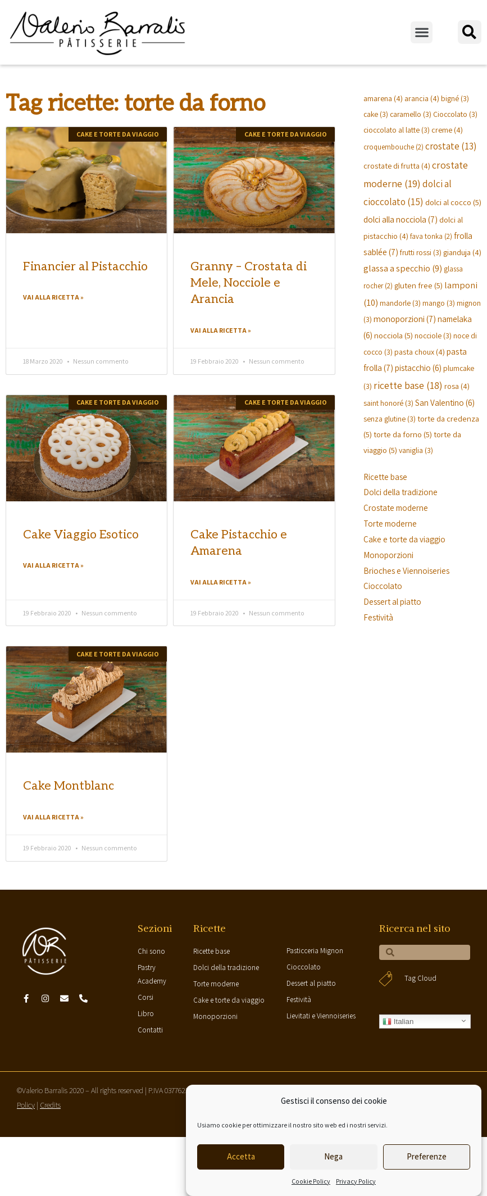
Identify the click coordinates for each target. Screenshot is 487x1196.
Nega (333, 1156)
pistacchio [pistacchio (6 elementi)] (418, 367)
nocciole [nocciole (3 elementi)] (433, 335)
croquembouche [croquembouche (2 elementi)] (393, 147)
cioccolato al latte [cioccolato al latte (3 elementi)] (396, 130)
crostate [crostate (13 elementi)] (450, 146)
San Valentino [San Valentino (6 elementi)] (445, 402)
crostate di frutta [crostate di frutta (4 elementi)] (396, 165)
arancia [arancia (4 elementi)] (421, 98)
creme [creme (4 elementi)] (447, 129)
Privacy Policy (356, 1181)
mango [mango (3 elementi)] (438, 303)
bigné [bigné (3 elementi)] (455, 98)
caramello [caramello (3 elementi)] (410, 114)
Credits (50, 1105)
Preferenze (427, 1156)
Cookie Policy (311, 1181)
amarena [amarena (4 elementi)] (383, 98)
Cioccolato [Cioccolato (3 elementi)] (455, 114)
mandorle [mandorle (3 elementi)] (400, 303)
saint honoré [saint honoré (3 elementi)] (388, 403)
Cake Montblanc (68, 786)
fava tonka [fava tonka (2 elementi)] (431, 236)
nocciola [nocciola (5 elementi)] (393, 335)
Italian (398, 1021)
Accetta (241, 1156)
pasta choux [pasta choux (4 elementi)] (419, 351)
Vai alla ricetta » (53, 297)
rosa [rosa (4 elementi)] (457, 385)
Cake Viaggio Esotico (81, 535)
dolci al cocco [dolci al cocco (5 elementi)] (453, 202)
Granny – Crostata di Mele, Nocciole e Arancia (248, 283)
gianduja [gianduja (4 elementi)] (462, 252)
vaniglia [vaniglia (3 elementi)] (416, 450)
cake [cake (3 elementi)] (375, 114)
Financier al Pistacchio (85, 267)
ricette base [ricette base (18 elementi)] (408, 385)
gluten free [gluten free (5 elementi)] (418, 285)
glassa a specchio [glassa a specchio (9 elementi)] (402, 268)
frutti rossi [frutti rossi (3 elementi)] (421, 252)
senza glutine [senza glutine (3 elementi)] (389, 419)
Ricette (209, 928)
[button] (422, 32)
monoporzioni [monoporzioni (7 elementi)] (405, 318)
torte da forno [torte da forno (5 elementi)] (403, 434)
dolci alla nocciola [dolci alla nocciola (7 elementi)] (400, 219)
